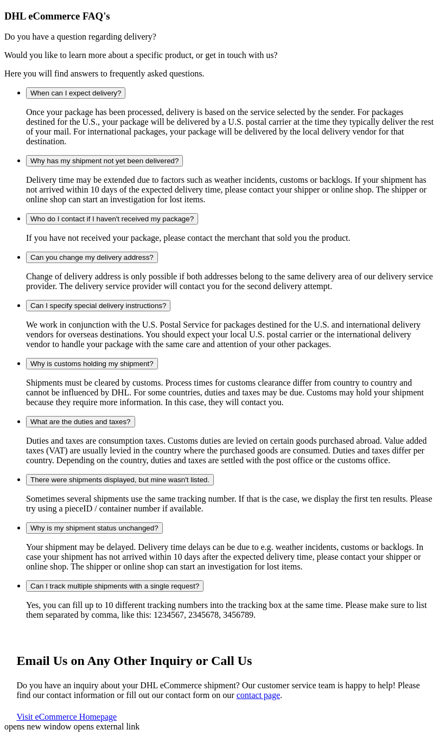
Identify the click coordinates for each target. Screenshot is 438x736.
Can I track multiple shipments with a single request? (114, 586)
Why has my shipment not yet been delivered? (104, 161)
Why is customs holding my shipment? (92, 364)
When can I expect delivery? (75, 93)
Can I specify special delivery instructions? (98, 306)
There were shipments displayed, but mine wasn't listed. (120, 480)
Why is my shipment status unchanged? (94, 528)
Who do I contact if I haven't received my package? (112, 219)
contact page (258, 695)
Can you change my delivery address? (92, 257)
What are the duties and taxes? (80, 422)
